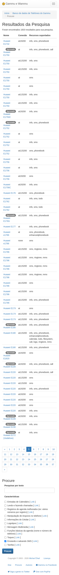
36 (47, 464)
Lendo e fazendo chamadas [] (21, 505)
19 (53, 454)
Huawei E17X (9, 308)
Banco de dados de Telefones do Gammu (31, 13)
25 (35, 459)
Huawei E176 (9, 193)
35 (41, 464)
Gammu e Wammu (15, 3)
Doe (9, 565)
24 (29, 459)
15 (29, 454)
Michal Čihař (34, 558)
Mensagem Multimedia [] (19, 527)
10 (53, 449)
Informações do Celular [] (19, 519)
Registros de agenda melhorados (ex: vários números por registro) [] (26, 510)
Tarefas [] (12, 545)
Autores (29, 565)
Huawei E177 (9, 226)
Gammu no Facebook (46, 565)
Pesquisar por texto (14, 485)
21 (11, 459)
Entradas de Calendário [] (20, 502)
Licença (47, 558)
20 (5, 459)
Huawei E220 (9, 367)
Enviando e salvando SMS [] (21, 541)
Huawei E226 (9, 419)
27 (47, 459)
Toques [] (12, 537)
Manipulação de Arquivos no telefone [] (26, 516)
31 (17, 464)
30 (11, 464)
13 (17, 454)
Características (11, 496)
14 (23, 454)
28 (53, 459)
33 (29, 464)
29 (5, 464)
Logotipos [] (13, 523)
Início (6, 13)
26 (41, 459)
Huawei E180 (9, 327)
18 (47, 454)
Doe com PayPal (41, 572)
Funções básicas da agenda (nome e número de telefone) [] (28, 532)
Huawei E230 (9, 427)
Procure (18, 565)
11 (5, 454)
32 (23, 464)
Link (32, 502)
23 (23, 459)
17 (41, 454)
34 (35, 464)
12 (11, 454)
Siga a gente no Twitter (19, 572)
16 (35, 454)
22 (17, 459)
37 (53, 464)
